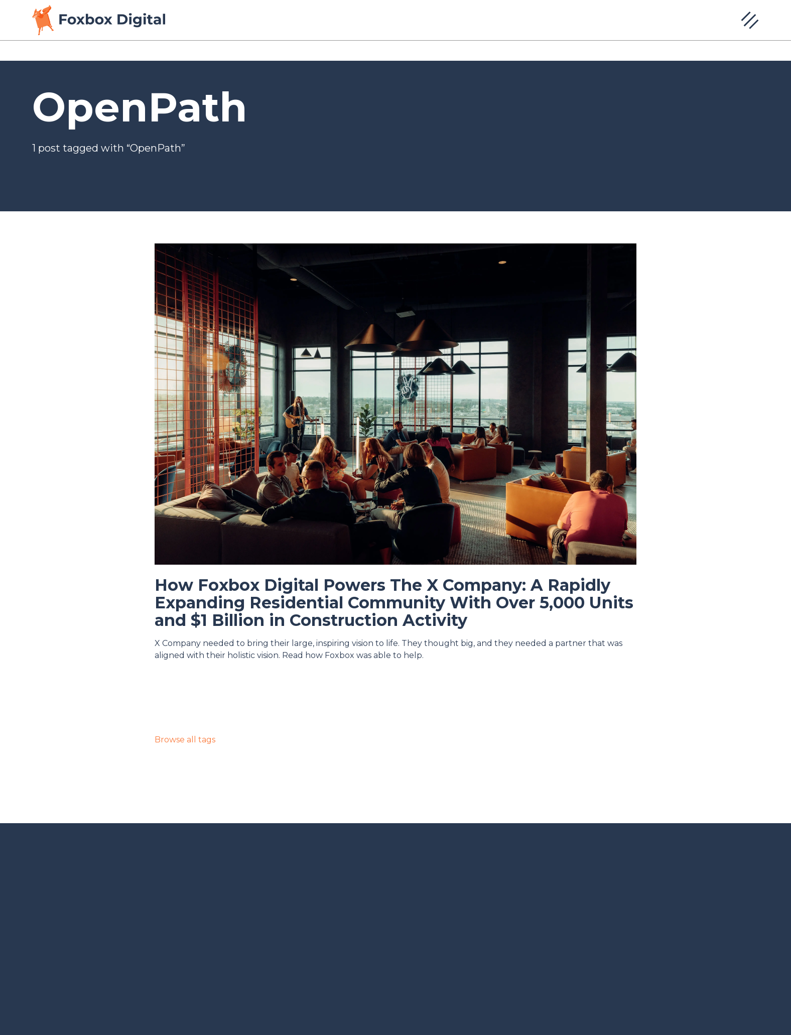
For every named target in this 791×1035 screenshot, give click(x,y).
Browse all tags (185, 739)
